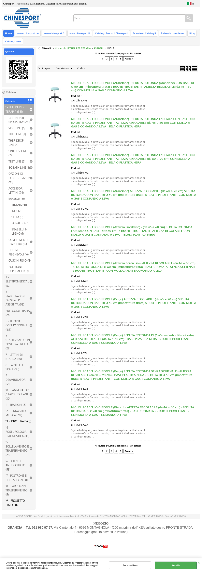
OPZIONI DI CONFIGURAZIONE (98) (20, 180)
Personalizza (130, 565)
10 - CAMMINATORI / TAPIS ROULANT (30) (17, 396)
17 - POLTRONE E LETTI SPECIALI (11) (17, 480)
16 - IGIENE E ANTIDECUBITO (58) (15, 467)
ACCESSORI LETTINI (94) (16, 192)
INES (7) (16, 213)
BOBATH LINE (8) (19, 169)
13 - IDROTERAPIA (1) (18, 423)
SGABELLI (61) (16, 200)
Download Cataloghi (142, 33)
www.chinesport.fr (53, 33)
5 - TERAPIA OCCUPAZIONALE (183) (17, 327)
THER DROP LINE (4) (16, 145)
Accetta (175, 565)
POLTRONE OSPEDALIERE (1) (18, 271)
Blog (189, 33)
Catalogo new (13, 43)
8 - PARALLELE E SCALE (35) (16, 369)
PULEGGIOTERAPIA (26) (18, 315)
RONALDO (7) (19, 225)
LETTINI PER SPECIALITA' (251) (19, 122)
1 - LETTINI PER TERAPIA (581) (15, 111)
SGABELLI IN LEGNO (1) (19, 233)
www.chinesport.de (27, 33)
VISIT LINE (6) (16, 130)
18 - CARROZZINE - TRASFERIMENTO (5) (17, 493)
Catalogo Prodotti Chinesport (110, 33)
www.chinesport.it (78, 33)
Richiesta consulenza (170, 33)
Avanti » (129, 61)
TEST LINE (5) (16, 163)
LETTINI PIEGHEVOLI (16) (18, 254)
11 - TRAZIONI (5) (16, 407)
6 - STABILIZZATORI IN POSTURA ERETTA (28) (18, 344)
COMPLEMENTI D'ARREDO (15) (18, 244)
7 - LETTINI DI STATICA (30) (14, 359)
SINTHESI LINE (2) (17, 155)
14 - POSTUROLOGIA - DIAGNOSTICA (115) (17, 434)
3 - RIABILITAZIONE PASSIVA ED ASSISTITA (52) (16, 300)
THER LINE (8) (17, 136)
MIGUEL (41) (19, 207)
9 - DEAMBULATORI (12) (16, 382)
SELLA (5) (17, 219)
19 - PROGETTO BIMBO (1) (15, 505)
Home (8, 33)
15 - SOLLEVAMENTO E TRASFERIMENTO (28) (17, 451)
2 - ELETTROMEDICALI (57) (18, 284)
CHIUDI (198, 562)
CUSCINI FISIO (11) (19, 263)
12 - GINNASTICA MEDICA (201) (16, 415)
